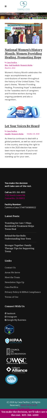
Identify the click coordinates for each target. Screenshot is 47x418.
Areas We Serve (12, 272)
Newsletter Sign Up (14, 282)
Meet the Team (12, 277)
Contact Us (10, 267)
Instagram (11, 316)
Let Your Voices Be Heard (22, 126)
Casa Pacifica (12, 62)
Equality (8, 134)
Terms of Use (11, 297)
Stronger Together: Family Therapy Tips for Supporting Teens (19, 248)
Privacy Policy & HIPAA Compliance (23, 292)
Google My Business (15, 320)
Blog (6, 65)
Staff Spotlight (14, 65)
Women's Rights (26, 65)
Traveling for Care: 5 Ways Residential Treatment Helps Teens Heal (19, 226)
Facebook (10, 313)
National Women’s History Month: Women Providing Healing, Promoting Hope (23, 53)
